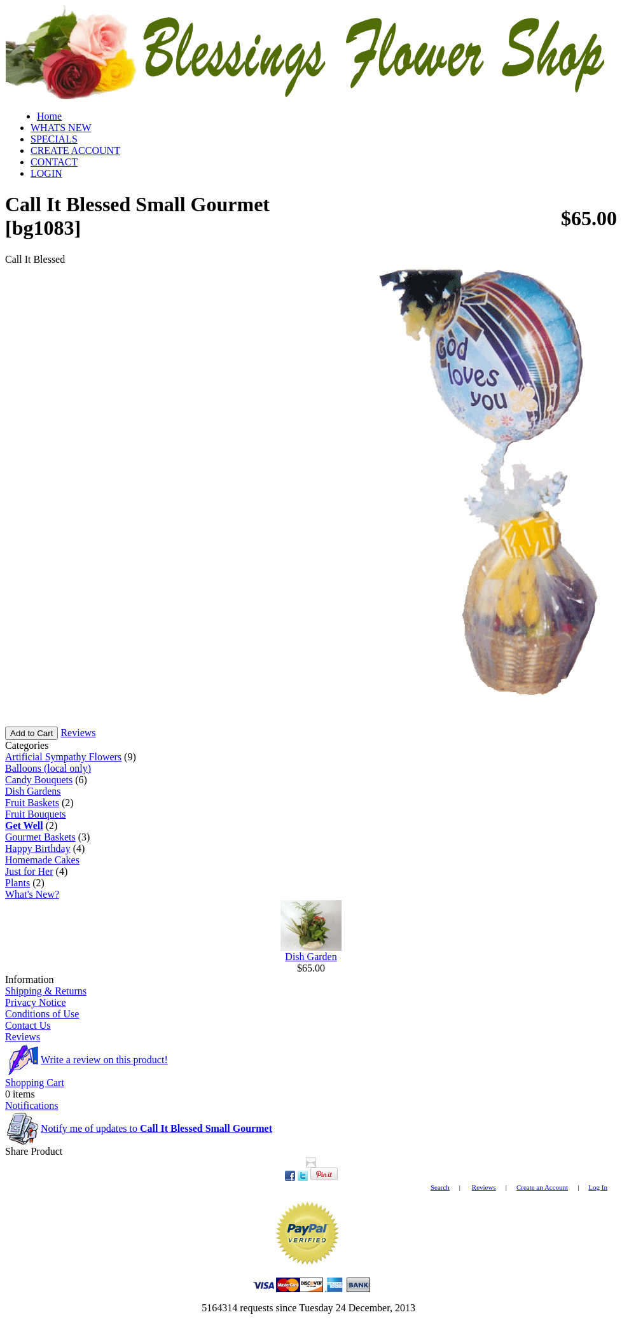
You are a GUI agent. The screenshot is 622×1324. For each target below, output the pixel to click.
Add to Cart (31, 733)
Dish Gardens (33, 791)
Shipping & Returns (45, 991)
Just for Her (29, 871)
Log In (597, 1187)
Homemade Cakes (42, 859)
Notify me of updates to (156, 1128)
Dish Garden (310, 956)
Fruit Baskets (32, 802)
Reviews (77, 732)
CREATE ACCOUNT (75, 150)
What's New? (32, 894)
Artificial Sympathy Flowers (63, 756)
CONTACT (54, 162)
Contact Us (28, 1025)
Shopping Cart (34, 1082)
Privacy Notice (35, 1002)
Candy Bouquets (39, 779)
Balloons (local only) (48, 768)
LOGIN (46, 173)
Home (49, 116)
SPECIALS (54, 139)
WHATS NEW (61, 127)
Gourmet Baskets (40, 837)
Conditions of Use (42, 1013)
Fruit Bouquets (35, 814)
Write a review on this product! (104, 1059)
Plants (17, 882)
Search (440, 1187)
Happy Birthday (38, 848)
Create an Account (542, 1187)
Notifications (32, 1105)
